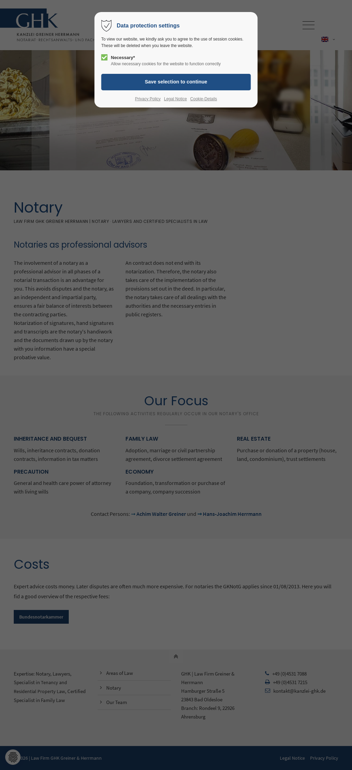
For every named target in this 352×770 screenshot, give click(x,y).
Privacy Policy (148, 99)
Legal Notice (175, 99)
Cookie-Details (203, 99)
